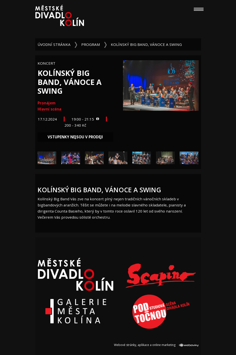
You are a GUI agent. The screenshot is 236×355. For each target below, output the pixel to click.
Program (90, 44)
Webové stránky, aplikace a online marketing (156, 345)
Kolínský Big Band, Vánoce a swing (146, 44)
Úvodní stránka (54, 44)
